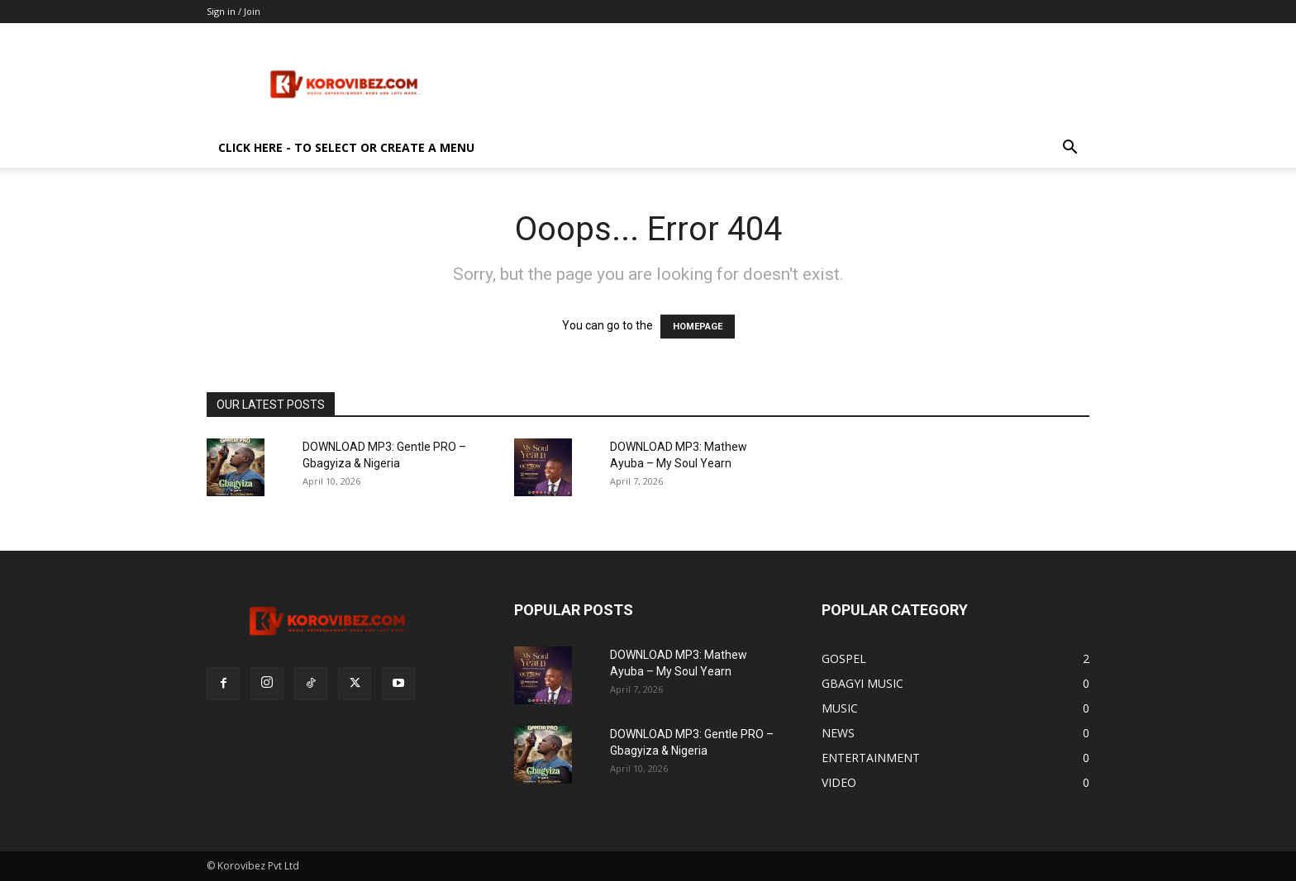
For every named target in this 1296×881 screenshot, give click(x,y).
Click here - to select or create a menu (346, 147)
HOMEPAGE (697, 326)
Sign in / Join (233, 11)
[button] (1069, 149)
